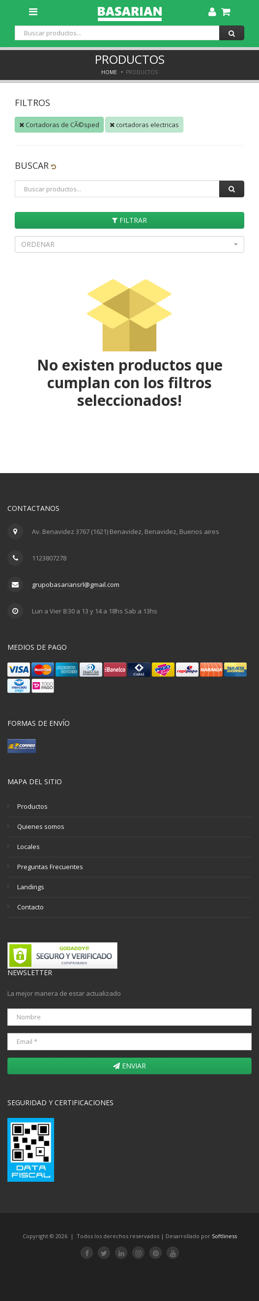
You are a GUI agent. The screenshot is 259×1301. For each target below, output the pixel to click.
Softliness (224, 1236)
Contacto (30, 907)
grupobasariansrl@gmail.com (75, 584)
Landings (30, 886)
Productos (32, 806)
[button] (129, 244)
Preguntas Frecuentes (50, 866)
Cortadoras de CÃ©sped (59, 124)
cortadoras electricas (144, 124)
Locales (28, 846)
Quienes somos (40, 826)
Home (109, 72)
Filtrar (129, 220)
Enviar (129, 1065)
